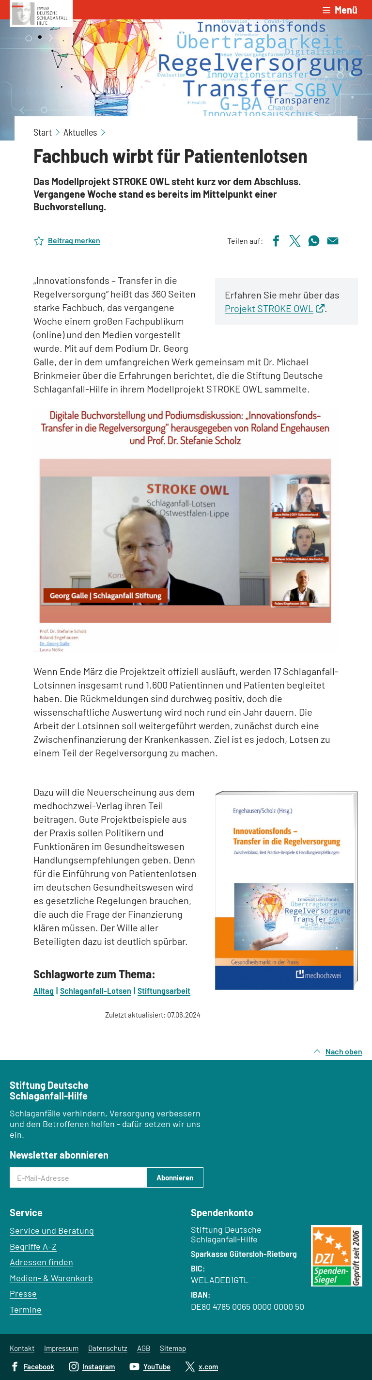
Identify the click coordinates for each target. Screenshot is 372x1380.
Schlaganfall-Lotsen (95, 990)
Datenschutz (107, 1348)
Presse (23, 1293)
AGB (143, 1348)
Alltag (43, 990)
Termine (26, 1309)
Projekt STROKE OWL (269, 308)
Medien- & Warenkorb (51, 1277)
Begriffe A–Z (33, 1246)
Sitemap (173, 1348)
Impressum (61, 1348)
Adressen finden (41, 1261)
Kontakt (22, 1348)
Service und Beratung (52, 1230)
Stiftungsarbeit (164, 990)
